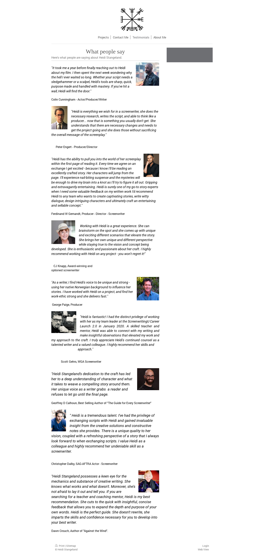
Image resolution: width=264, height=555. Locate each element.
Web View (203, 549)
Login (205, 545)
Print (60, 545)
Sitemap (71, 545)
